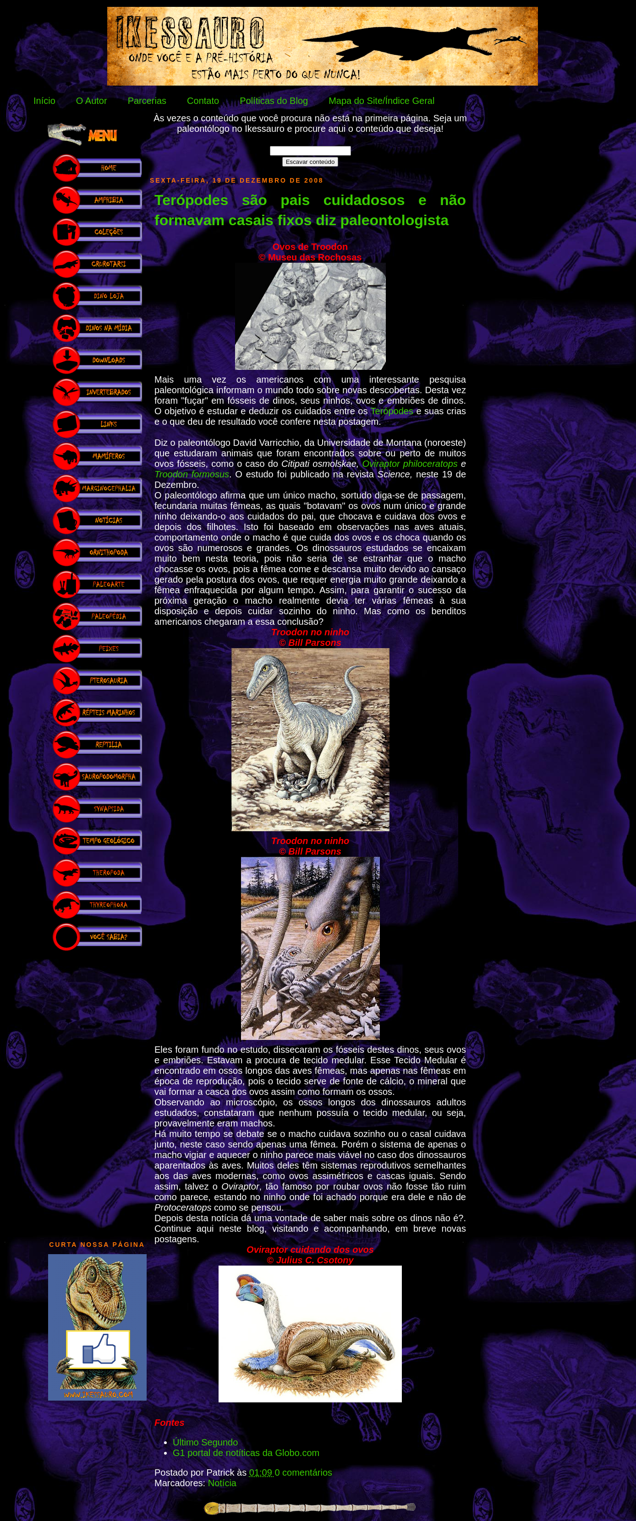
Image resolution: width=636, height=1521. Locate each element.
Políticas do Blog (274, 101)
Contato (203, 101)
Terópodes (392, 411)
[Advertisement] (97, 1091)
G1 (180, 1453)
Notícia (222, 1483)
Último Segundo (205, 1442)
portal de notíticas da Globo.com (253, 1453)
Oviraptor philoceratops (410, 464)
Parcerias (147, 101)
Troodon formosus (191, 474)
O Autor (91, 101)
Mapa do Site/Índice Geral (381, 101)
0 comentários (303, 1472)
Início (44, 101)
